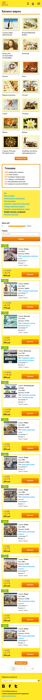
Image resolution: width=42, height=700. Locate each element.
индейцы (31, 360)
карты (32, 358)
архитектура (22, 360)
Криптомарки (9, 196)
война (24, 430)
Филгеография (10, 201)
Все (5, 193)
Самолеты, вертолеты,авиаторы (17, 204)
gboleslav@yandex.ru (9, 696)
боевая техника (27, 397)
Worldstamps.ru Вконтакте (3, 686)
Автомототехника (11, 214)
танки (20, 258)
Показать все (21, 158)
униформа (34, 256)
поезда (32, 323)
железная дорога (24, 325)
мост (20, 397)
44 (32, 669)
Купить (30, 274)
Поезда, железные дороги (14, 206)
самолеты (25, 395)
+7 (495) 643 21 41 (28, 3)
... (28, 669)
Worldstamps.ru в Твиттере (16, 686)
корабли (32, 395)
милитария (26, 256)
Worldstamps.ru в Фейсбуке (10, 686)
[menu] (38, 4)
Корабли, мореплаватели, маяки (17, 209)
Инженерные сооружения (14, 198)
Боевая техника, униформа (14, 212)
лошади (21, 499)
